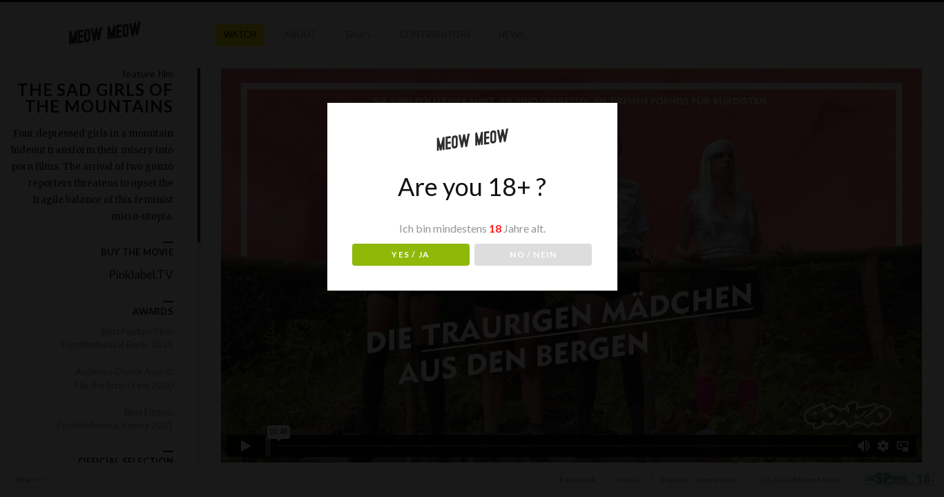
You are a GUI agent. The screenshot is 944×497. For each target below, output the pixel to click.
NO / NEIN (533, 254)
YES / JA (411, 254)
